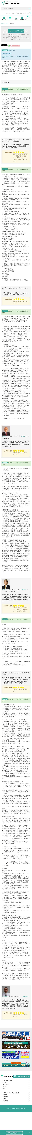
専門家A (23, 436)
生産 (3, 56)
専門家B (25, 996)
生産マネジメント (11, 56)
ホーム (2, 23)
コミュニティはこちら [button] (16, 31)
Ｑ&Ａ (7, 23)
